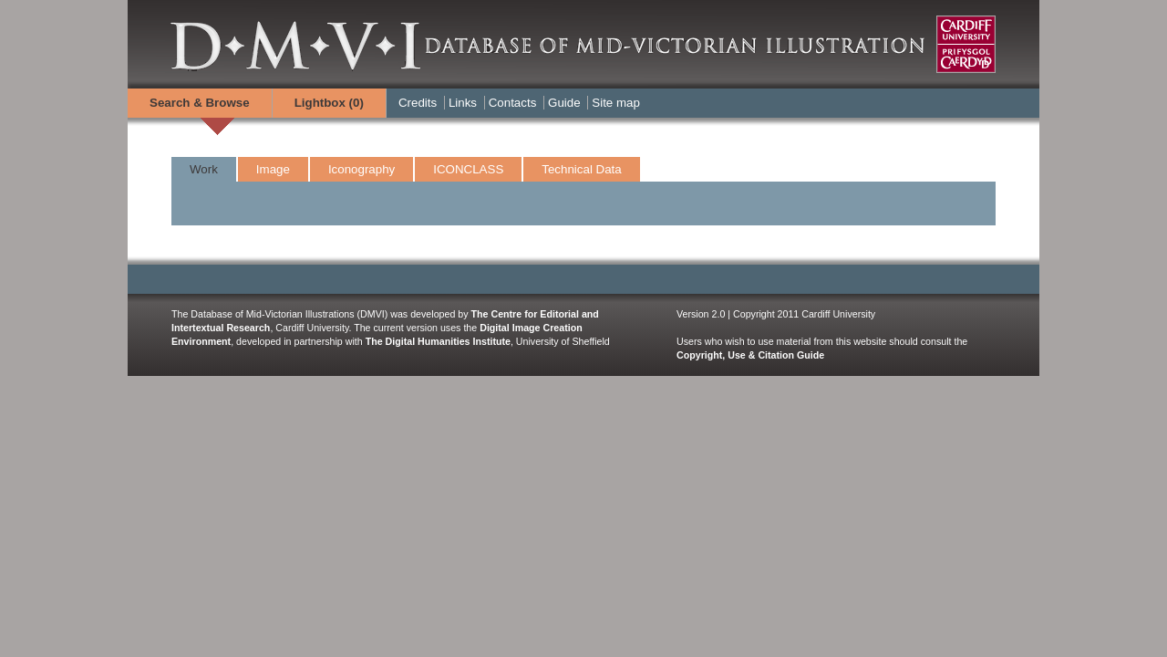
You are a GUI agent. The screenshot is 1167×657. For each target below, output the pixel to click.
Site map (616, 103)
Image (273, 169)
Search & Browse (200, 103)
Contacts (513, 103)
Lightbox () (329, 103)
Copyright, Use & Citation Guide (750, 354)
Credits (417, 103)
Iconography (361, 169)
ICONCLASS (468, 169)
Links (463, 103)
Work (204, 169)
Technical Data (581, 169)
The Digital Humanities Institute (438, 341)
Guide (564, 103)
